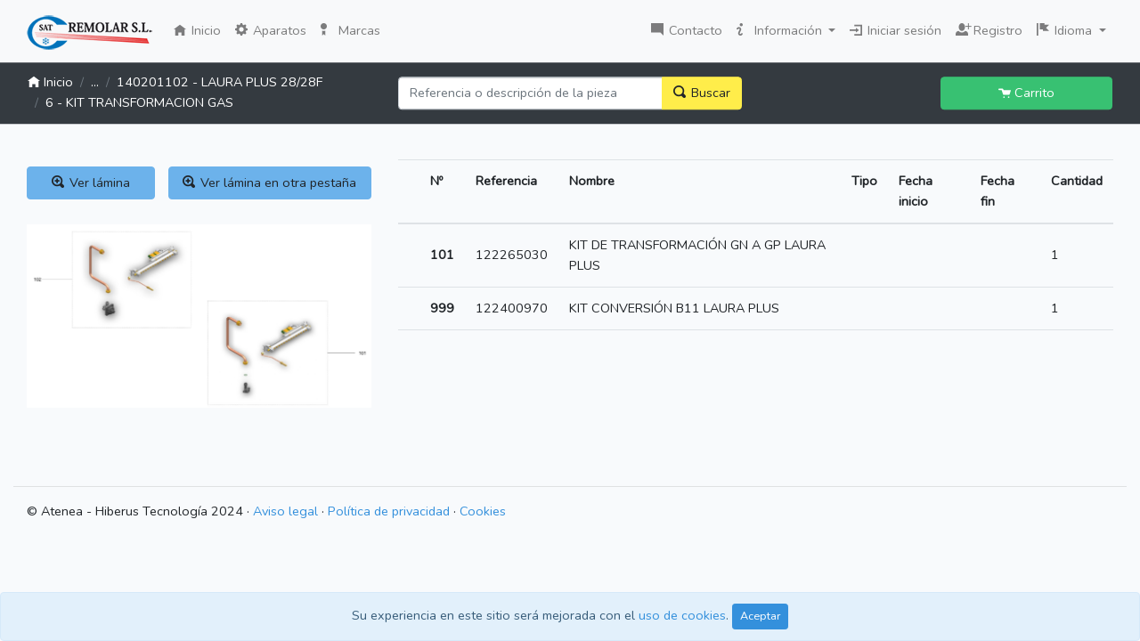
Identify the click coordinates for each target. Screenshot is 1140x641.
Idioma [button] (1066, 30)
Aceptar (760, 615)
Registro (989, 28)
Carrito (1026, 92)
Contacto (686, 30)
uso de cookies (682, 615)
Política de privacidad (389, 511)
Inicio (201, 29)
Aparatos (270, 30)
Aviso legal (285, 511)
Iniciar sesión (895, 30)
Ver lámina (91, 182)
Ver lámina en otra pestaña (269, 182)
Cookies (483, 511)
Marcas (350, 30)
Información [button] (781, 30)
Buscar (701, 92)
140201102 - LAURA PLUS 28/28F (219, 82)
